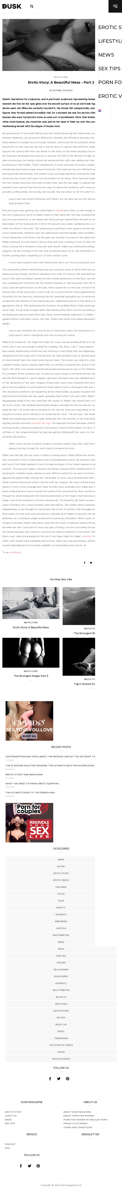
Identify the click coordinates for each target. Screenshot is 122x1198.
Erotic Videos (61, 880)
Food (61, 901)
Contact (10, 1144)
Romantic (61, 983)
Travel (61, 1052)
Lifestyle (61, 928)
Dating (61, 866)
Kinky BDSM (61, 921)
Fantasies (61, 887)
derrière (87, 536)
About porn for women (78, 1115)
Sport (61, 1031)
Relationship (61, 969)
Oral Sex (61, 956)
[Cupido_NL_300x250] (29, 740)
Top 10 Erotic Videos (61, 1045)
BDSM (61, 859)
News (61, 949)
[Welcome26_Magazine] (29, 842)
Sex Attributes (61, 990)
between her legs (41, 423)
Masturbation (61, 935)
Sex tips (61, 1017)
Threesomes (61, 1038)
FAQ (7, 1148)
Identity (61, 907)
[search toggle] (31, 6)
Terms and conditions (77, 1127)
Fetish (61, 894)
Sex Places (61, 1004)
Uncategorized (61, 1059)
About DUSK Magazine (77, 1112)
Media (61, 942)
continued (15, 553)
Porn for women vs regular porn (85, 1119)
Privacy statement (75, 1123)
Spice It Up (61, 1024)
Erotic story (61, 873)
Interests (61, 914)
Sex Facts (61, 997)
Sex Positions (61, 1011)
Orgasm (61, 962)
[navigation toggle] (115, 6)
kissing (59, 211)
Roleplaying (61, 976)
